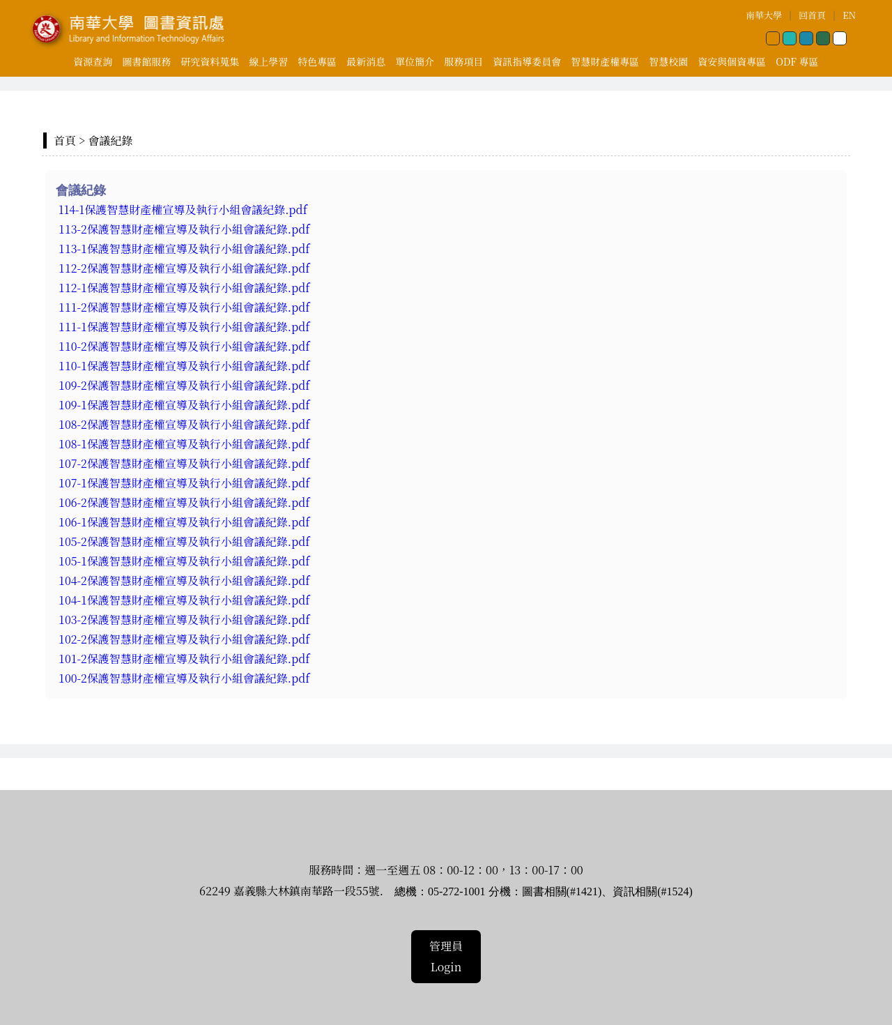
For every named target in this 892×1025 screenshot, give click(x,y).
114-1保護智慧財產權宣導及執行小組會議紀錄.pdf (183, 210)
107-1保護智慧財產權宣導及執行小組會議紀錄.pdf (186, 483)
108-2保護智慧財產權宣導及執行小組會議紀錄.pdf (186, 424)
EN (849, 15)
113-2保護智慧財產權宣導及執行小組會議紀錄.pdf (184, 229)
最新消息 (365, 61)
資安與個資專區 (732, 61)
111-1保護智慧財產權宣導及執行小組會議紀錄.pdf (186, 327)
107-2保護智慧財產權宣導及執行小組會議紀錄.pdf (186, 463)
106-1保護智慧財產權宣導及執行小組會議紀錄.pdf (186, 522)
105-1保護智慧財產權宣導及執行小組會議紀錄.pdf (186, 561)
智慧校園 (668, 61)
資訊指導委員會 (527, 61)
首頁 (65, 140)
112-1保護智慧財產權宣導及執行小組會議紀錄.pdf (184, 288)
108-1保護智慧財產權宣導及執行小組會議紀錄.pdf (186, 444)
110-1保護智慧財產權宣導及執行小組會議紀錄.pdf (184, 366)
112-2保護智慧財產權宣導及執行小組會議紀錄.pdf (184, 268)
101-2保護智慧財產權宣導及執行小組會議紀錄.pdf (186, 659)
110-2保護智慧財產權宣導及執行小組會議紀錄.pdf (186, 346)
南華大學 (764, 15)
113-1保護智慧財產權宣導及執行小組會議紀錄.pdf (184, 249)
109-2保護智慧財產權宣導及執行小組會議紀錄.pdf (186, 385)
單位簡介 (414, 61)
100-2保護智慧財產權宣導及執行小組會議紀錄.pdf (184, 678)
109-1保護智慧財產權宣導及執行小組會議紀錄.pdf (186, 405)
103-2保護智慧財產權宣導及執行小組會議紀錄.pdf (186, 620)
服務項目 (463, 61)
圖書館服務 (146, 61)
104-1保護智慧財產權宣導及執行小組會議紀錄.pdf (186, 600)
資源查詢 (92, 61)
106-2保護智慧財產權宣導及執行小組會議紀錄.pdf (186, 502)
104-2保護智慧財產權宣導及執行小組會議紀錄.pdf (184, 580)
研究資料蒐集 (209, 61)
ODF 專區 (797, 61)
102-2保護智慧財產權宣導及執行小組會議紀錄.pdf (186, 639)
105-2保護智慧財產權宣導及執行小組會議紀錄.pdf (186, 541)
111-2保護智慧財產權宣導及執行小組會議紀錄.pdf (184, 307)
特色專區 (317, 61)
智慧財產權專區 (605, 61)
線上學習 (268, 61)
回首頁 (812, 15)
